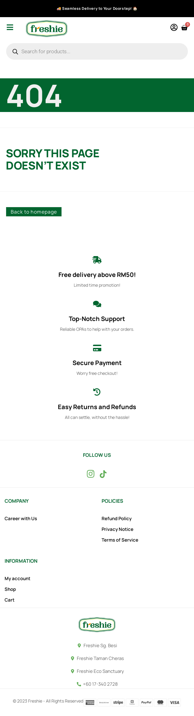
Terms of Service (120, 540)
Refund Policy (117, 519)
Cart (9, 600)
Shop (10, 589)
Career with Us (21, 519)
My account (17, 579)
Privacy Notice (117, 529)
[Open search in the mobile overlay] (97, 51)
